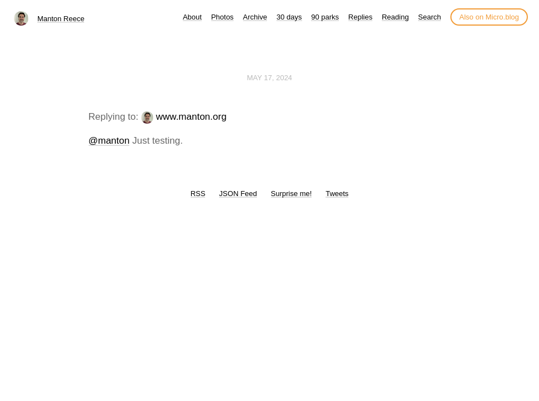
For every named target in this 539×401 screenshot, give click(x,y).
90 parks (325, 17)
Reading (395, 17)
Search (429, 17)
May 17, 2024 (269, 78)
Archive (255, 17)
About (192, 17)
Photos (222, 17)
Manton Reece (61, 18)
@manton (109, 140)
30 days (289, 17)
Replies (360, 17)
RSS (198, 193)
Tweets (337, 193)
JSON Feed (238, 193)
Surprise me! (291, 193)
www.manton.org (191, 116)
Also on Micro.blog (489, 17)
